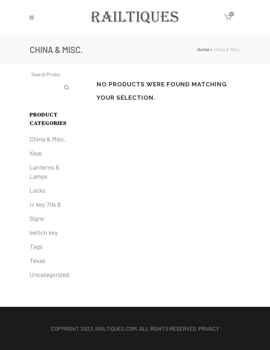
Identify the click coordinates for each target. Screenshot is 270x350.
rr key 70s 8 (45, 204)
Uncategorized (49, 274)
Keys (36, 153)
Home (203, 49)
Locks (37, 190)
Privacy (208, 328)
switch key (44, 232)
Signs (37, 218)
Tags (36, 246)
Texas (37, 260)
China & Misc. (48, 139)
